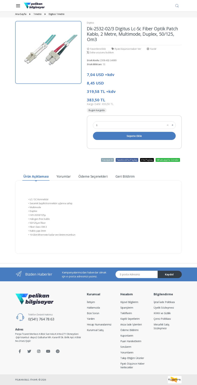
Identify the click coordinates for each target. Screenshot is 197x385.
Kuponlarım (126, 335)
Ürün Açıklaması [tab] (36, 176)
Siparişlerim (126, 307)
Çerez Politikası (162, 318)
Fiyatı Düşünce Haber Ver (126, 48)
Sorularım (125, 346)
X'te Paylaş (147, 159)
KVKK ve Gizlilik (162, 313)
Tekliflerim (126, 313)
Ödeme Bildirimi (129, 330)
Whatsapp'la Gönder (168, 159)
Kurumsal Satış (95, 330)
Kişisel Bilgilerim (129, 302)
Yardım (91, 318)
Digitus (90, 22)
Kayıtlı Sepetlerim (130, 318)
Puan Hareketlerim (130, 341)
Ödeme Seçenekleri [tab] (93, 176)
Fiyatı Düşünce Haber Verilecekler (132, 365)
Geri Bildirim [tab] (125, 176)
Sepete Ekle (134, 136)
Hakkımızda (93, 307)
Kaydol (169, 274)
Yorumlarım (127, 352)
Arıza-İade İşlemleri (131, 324)
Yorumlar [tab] (64, 176)
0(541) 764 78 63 (41, 319)
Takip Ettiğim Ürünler (132, 358)
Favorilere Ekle (96, 48)
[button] (177, 5)
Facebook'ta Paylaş (127, 159)
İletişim (91, 302)
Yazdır (152, 48)
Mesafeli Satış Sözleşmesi (161, 326)
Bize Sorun (93, 313)
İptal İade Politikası (164, 302)
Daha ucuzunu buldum (100, 52)
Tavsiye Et (107, 159)
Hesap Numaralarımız (99, 324)
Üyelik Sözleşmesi (164, 307)
